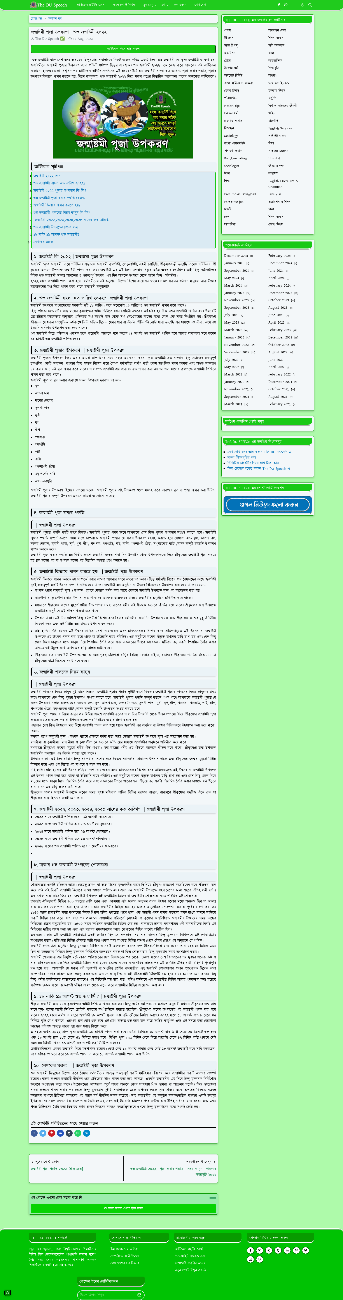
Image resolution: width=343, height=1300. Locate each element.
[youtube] (259, 1250)
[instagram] (250, 1259)
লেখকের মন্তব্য (43, 242)
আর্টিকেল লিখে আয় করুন (123, 48)
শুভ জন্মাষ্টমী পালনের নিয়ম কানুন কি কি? (61, 212)
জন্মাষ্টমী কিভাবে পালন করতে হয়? (56, 205)
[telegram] (269, 1250)
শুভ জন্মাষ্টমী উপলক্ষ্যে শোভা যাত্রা (56, 227)
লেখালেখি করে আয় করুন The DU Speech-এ (259, 452)
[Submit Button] (139, 1295)
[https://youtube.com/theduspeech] (293, 5)
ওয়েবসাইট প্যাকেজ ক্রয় (190, 1256)
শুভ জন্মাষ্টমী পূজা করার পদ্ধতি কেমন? (59, 198)
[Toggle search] (310, 5)
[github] (259, 1259)
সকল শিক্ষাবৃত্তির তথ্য (242, 457)
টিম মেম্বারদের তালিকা (124, 1249)
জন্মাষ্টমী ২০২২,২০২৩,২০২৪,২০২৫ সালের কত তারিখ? (72, 220)
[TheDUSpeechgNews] (267, 504)
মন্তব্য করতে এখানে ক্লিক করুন (123, 1208)
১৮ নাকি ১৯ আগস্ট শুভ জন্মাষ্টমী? (56, 234)
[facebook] (278, 5)
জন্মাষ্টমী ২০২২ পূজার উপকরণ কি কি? (59, 190)
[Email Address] (106, 1295)
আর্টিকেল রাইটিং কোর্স (189, 1249)
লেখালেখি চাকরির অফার (190, 1263)
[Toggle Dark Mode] (302, 5)
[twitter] (305, 1250)
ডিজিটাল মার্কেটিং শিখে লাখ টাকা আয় (253, 463)
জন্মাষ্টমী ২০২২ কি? (46, 176)
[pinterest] (296, 1250)
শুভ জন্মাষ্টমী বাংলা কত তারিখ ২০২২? (59, 183)
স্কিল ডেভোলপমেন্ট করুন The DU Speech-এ (259, 468)
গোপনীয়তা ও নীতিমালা (124, 1256)
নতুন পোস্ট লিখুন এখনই (190, 1270)
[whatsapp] (286, 5)
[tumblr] (278, 1250)
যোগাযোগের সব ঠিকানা (124, 1263)
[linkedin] (287, 1250)
